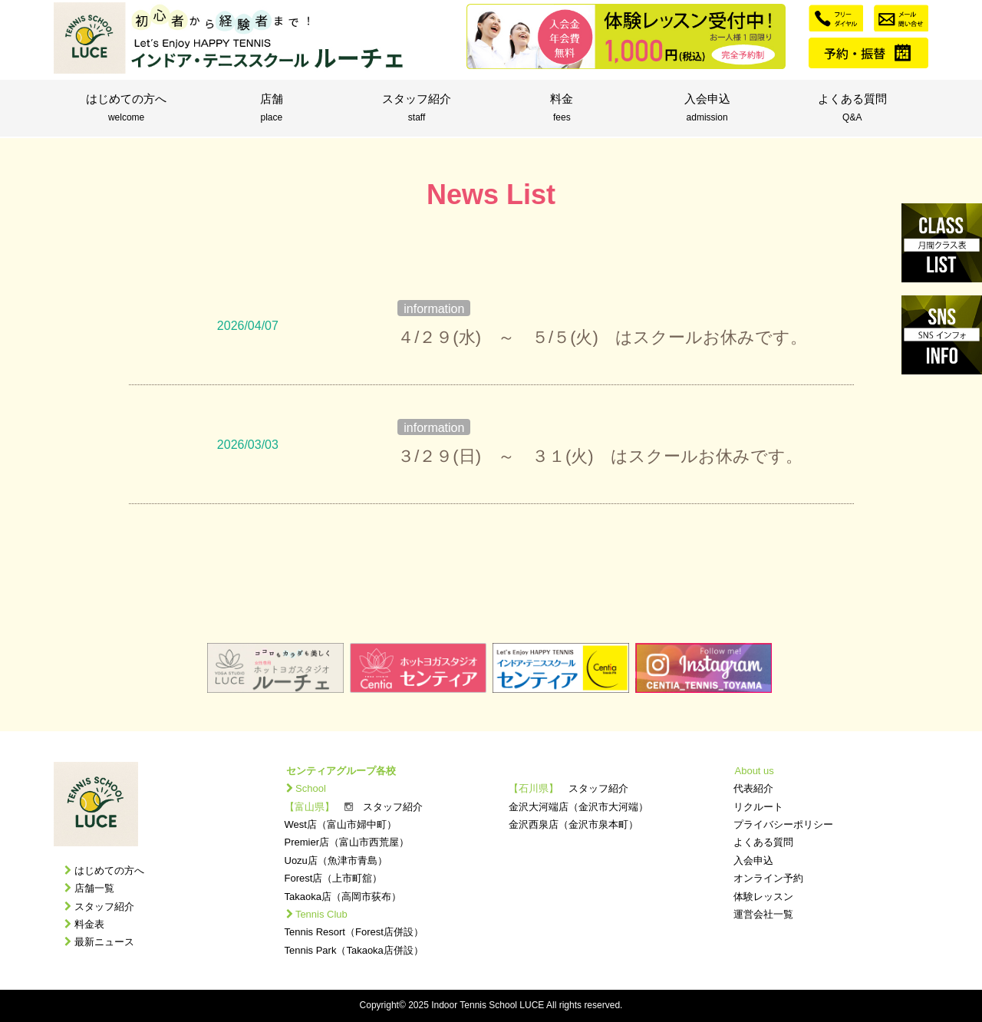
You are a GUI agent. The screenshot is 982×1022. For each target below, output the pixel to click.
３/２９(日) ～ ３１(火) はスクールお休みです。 (599, 456)
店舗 (271, 108)
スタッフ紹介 (416, 108)
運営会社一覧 (763, 914)
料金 (562, 108)
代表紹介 (753, 788)
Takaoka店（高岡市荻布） (343, 896)
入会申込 (707, 108)
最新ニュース (104, 942)
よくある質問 (852, 108)
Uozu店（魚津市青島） (336, 860)
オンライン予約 (768, 878)
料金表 (89, 924)
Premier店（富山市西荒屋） (347, 842)
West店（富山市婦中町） (341, 824)
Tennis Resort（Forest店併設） (354, 932)
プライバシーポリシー (783, 824)
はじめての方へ (126, 108)
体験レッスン (763, 896)
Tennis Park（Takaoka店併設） (354, 950)
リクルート (758, 807)
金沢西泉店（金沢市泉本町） (573, 824)
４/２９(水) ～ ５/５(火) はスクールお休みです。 (602, 337)
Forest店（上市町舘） (334, 878)
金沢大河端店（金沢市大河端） (578, 807)
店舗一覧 (94, 888)
